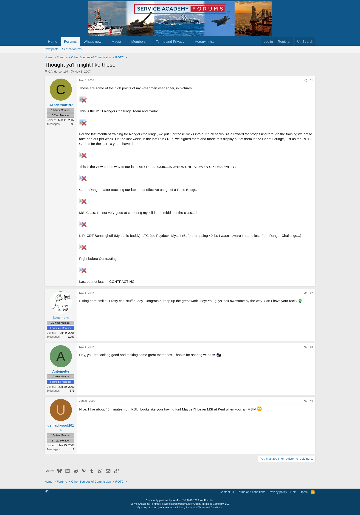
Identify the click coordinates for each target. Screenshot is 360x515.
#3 (311, 347)
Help (293, 492)
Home (52, 41)
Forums (70, 41)
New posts (52, 49)
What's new (92, 41)
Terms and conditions (251, 492)
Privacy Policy (184, 507)
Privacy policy (278, 492)
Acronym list (204, 41)
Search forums (72, 49)
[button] (105, 41)
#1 (311, 80)
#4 (311, 400)
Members (138, 41)
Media (116, 41)
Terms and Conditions (210, 507)
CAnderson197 (58, 71)
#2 (311, 293)
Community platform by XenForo (180, 500)
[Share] (305, 80)
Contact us (227, 492)
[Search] (305, 41)
